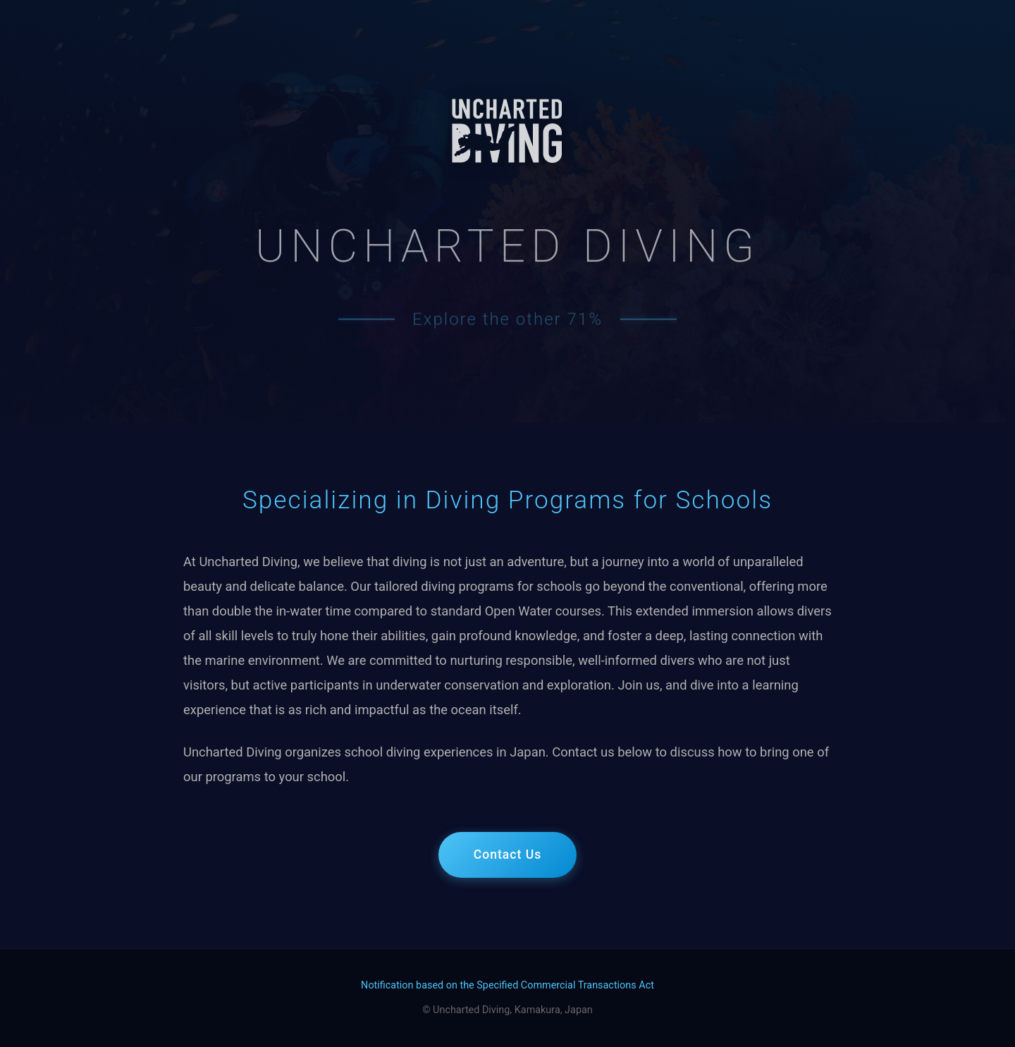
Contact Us (508, 854)
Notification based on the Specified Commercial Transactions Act (507, 985)
